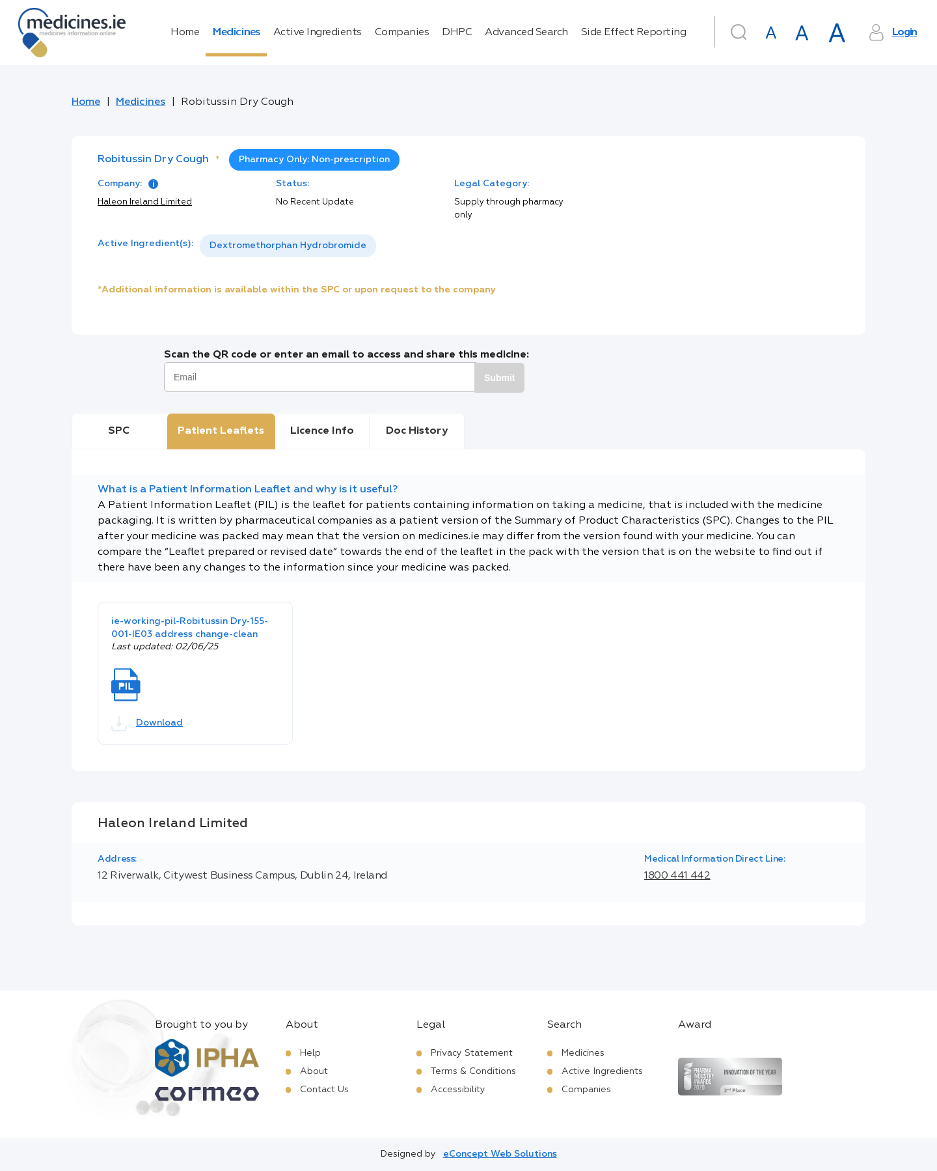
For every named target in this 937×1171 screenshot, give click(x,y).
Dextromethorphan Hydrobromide (288, 245)
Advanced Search (526, 32)
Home (184, 32)
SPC (118, 431)
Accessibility (458, 1089)
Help (310, 1053)
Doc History (417, 431)
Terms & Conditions (473, 1071)
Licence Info (322, 431)
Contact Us (324, 1089)
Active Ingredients (317, 32)
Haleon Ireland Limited (145, 202)
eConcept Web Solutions (500, 1154)
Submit (499, 378)
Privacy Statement (472, 1053)
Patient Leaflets (221, 431)
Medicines (236, 32)
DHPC (457, 32)
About (314, 1071)
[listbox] (288, 245)
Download (147, 723)
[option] (288, 245)
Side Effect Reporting (633, 32)
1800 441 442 (677, 876)
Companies (402, 32)
